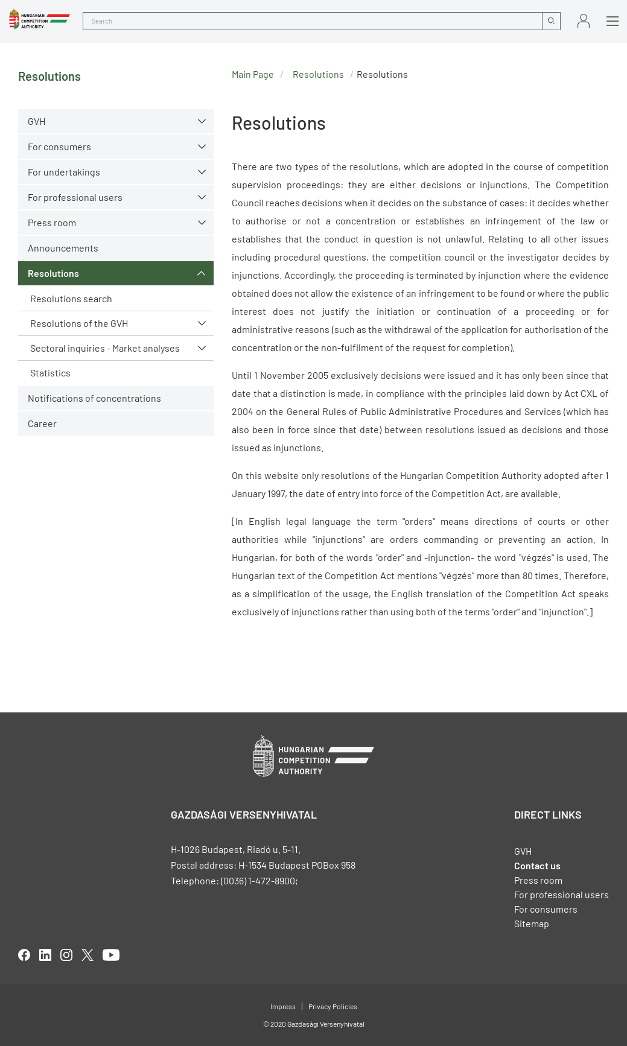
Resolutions (53, 273)
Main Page (253, 74)
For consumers (59, 146)
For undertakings (64, 171)
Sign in (583, 20)
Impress (283, 1006)
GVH (36, 121)
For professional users (75, 197)
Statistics (50, 372)
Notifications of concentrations (94, 398)
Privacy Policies (332, 1006)
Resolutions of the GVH (79, 323)
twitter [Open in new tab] (87, 955)
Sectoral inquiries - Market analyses (105, 347)
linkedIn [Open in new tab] (45, 955)
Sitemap (531, 923)
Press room (52, 222)
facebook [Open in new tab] (24, 955)
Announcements (63, 247)
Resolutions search (71, 298)
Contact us (537, 865)
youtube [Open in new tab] (111, 955)
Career (42, 423)
